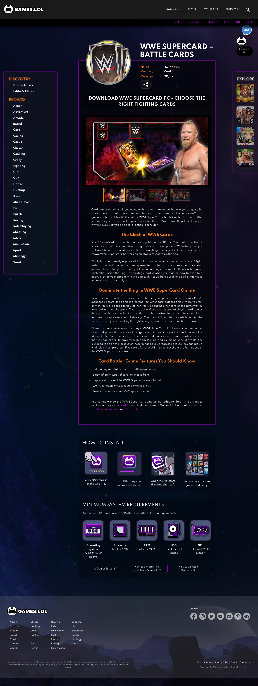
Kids (227, 22)
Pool (16, 208)
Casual (214, 22)
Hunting (19, 190)
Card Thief (132, 409)
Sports (18, 250)
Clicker (18, 148)
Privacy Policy (221, 662)
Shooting (19, 232)
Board (17, 123)
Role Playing (22, 226)
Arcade (18, 118)
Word (17, 262)
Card (16, 129)
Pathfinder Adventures (105, 409)
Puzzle (18, 214)
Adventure (197, 22)
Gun (16, 178)
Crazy (17, 160)
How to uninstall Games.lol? (188, 569)
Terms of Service (205, 662)
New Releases (23, 85)
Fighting (19, 166)
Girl (16, 172)
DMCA (234, 662)
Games (170, 9)
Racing (18, 220)
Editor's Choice (23, 91)
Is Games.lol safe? (105, 569)
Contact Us (245, 662)
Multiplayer (244, 22)
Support (233, 9)
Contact (211, 9)
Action (179, 22)
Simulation (21, 244)
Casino (18, 136)
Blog (191, 9)
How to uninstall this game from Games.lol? (146, 569)
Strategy (19, 256)
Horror (18, 184)
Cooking (19, 153)
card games (128, 405)
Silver (17, 238)
